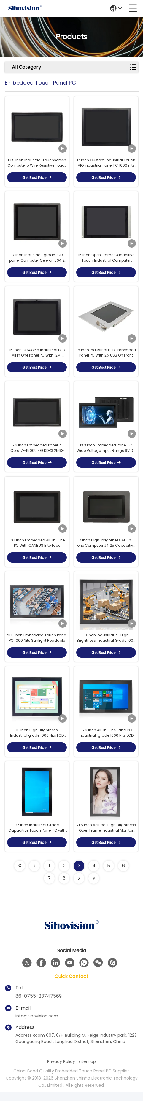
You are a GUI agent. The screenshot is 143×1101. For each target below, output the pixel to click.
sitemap (87, 1070)
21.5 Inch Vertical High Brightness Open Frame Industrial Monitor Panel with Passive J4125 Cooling (106, 836)
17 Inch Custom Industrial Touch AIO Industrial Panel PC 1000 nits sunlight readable (106, 164)
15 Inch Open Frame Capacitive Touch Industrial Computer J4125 (106, 260)
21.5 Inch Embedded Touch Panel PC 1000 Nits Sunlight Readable (37, 644)
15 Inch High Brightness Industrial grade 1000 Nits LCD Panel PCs (37, 740)
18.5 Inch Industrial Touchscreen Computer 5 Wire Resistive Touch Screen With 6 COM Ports (37, 164)
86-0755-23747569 (38, 1004)
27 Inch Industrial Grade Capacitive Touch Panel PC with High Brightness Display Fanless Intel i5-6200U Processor (37, 836)
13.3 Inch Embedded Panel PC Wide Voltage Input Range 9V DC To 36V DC (106, 452)
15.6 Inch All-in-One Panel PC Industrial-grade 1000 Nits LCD (106, 740)
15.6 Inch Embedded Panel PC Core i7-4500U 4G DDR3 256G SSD (37, 452)
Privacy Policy (61, 1070)
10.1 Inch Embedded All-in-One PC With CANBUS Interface (37, 548)
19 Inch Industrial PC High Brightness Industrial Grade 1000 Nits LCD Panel (106, 644)
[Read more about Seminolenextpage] (19, 874)
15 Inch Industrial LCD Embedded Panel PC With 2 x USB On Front (106, 356)
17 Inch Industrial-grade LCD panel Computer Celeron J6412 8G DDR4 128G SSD (37, 260)
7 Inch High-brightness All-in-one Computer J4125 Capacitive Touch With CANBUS (106, 548)
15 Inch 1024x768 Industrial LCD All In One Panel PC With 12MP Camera (37, 356)
